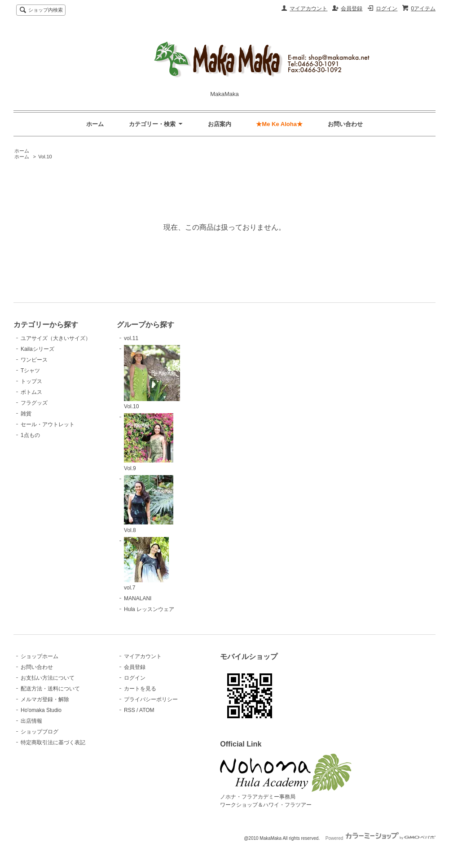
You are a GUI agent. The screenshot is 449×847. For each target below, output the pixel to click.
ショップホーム (39, 656)
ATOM (146, 710)
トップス (31, 381)
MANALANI (137, 598)
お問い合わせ (345, 124)
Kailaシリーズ (37, 349)
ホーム (95, 124)
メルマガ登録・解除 (45, 699)
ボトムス (31, 392)
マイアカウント (308, 8)
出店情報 (31, 721)
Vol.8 (148, 504)
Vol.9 (148, 442)
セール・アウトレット (48, 424)
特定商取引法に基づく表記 (53, 742)
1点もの (30, 435)
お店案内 (219, 124)
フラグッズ (34, 403)
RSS (129, 710)
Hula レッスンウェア (149, 609)
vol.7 (146, 564)
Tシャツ (30, 370)
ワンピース (34, 360)
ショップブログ (39, 732)
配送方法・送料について (50, 688)
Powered (381, 838)
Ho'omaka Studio (41, 710)
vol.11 (131, 338)
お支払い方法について (48, 678)
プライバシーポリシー (151, 699)
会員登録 (351, 8)
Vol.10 (45, 156)
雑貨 (26, 413)
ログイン (386, 8)
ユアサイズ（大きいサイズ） (56, 338)
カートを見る (140, 688)
